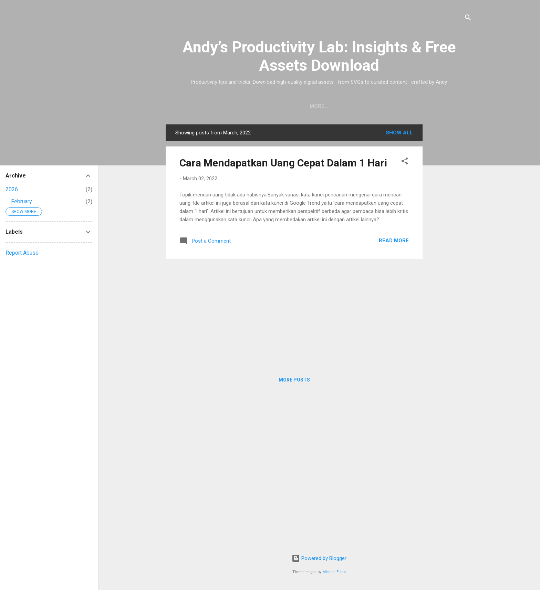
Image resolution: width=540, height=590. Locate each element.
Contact (398, 106)
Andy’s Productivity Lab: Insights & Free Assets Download (319, 56)
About (364, 106)
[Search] (468, 18)
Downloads (271, 106)
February (21, 201)
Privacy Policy (321, 106)
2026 (12, 189)
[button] (405, 162)
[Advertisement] (450, 227)
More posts (294, 380)
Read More (394, 240)
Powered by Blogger (319, 558)
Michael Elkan (334, 572)
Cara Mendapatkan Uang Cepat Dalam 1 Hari (283, 163)
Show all (399, 133)
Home (234, 106)
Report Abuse (22, 253)
